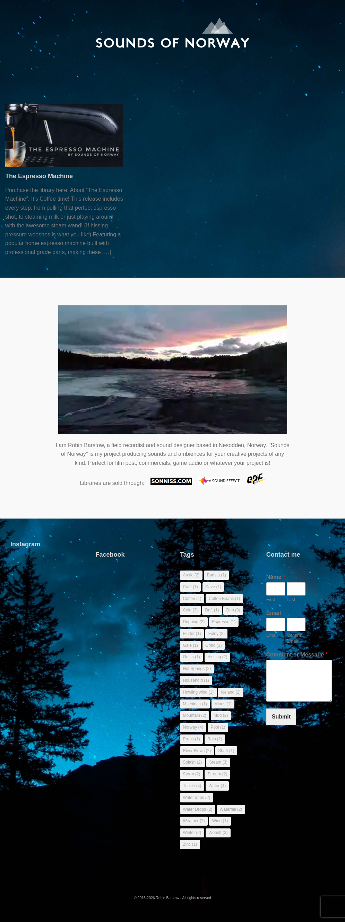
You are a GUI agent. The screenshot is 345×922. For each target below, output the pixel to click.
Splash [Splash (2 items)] (192, 762)
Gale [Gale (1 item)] (190, 645)
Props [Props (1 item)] (191, 739)
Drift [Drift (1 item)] (212, 610)
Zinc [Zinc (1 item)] (190, 844)
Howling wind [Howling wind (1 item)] (198, 692)
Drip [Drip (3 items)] (233, 610)
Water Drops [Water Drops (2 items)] (197, 809)
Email (275, 613)
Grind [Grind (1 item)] (213, 645)
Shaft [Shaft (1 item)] (226, 750)
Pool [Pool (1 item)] (217, 727)
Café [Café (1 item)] (190, 586)
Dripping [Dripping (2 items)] (194, 621)
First (270, 599)
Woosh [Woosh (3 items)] (217, 832)
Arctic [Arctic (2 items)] (191, 575)
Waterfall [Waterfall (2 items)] (231, 809)
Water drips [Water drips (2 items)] (196, 797)
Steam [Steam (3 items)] (218, 762)
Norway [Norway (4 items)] (193, 727)
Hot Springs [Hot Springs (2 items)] (197, 668)
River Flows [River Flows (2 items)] (197, 750)
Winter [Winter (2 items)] (192, 832)
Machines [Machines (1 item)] (195, 704)
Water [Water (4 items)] (217, 785)
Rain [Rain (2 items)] (214, 739)
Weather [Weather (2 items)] (194, 820)
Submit (281, 717)
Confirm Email (295, 638)
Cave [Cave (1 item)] (213, 586)
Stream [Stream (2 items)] (217, 774)
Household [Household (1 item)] (196, 680)
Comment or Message (297, 655)
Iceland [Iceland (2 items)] (231, 692)
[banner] (172, 33)
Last (291, 599)
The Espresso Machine (39, 176)
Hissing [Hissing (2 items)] (217, 656)
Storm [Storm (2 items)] (191, 774)
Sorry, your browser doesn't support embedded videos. (172, 373)
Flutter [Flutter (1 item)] (192, 633)
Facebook (110, 554)
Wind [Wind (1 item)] (220, 820)
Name (275, 577)
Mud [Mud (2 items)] (221, 715)
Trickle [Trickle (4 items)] (192, 785)
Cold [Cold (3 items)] (190, 610)
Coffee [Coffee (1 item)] (192, 598)
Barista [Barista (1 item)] (216, 575)
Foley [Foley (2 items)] (216, 633)
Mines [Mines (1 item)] (223, 704)
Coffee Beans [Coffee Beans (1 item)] (224, 598)
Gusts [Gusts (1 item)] (191, 656)
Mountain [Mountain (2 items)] (194, 715)
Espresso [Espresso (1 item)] (223, 621)
